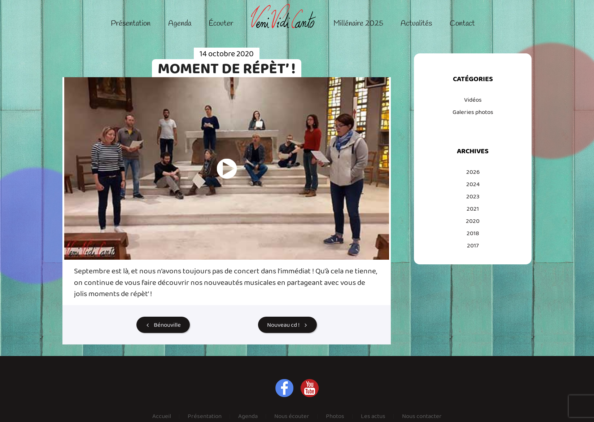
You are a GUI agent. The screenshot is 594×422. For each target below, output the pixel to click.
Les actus (373, 416)
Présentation (130, 23)
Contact (462, 23)
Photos (335, 416)
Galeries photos (473, 112)
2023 (473, 196)
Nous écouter (291, 416)
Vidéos (473, 99)
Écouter (221, 23)
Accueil (161, 416)
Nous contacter (422, 416)
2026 (473, 171)
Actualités (416, 23)
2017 (473, 245)
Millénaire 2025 (358, 23)
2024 (473, 184)
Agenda (179, 23)
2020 (473, 220)
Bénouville (167, 324)
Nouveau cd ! (283, 324)
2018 (473, 233)
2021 (473, 208)
